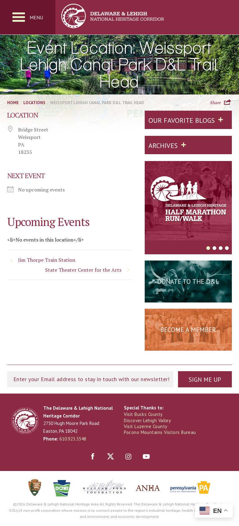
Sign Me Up (205, 380)
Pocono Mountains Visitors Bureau (160, 432)
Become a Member (188, 329)
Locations (34, 102)
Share (215, 101)
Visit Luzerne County (145, 426)
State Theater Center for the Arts (83, 270)
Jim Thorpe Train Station (46, 260)
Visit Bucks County (143, 415)
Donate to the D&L (188, 281)
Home (13, 102)
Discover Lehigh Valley (148, 420)
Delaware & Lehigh (25, 421)
